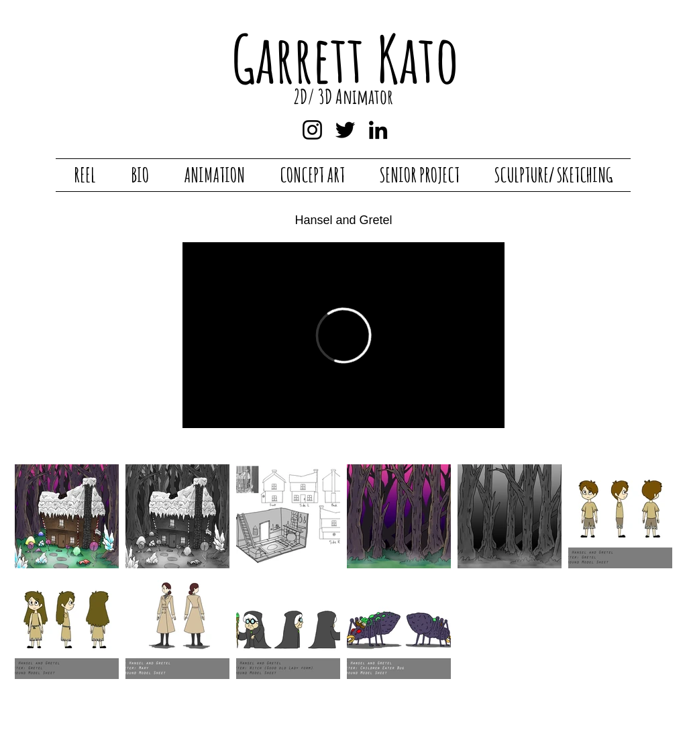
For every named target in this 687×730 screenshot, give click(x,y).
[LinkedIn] (378, 130)
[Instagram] (312, 130)
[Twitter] (345, 130)
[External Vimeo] (343, 335)
